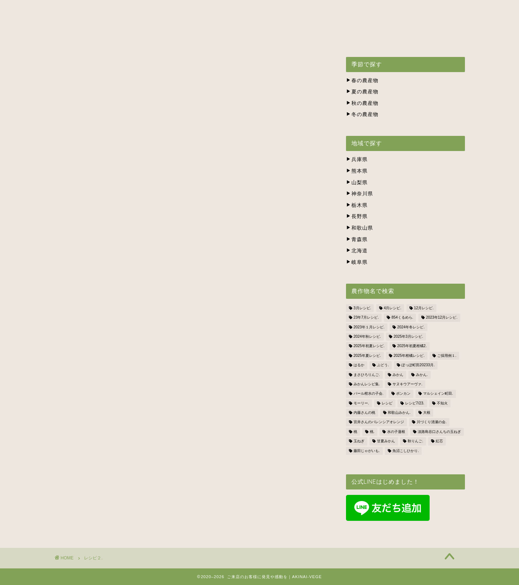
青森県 (357, 239)
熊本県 (357, 171)
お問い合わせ (390, 38)
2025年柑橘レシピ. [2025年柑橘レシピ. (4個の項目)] (409, 356)
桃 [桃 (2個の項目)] (355, 432)
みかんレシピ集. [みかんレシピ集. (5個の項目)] (367, 384)
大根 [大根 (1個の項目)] (426, 413)
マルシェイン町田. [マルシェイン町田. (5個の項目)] (438, 394)
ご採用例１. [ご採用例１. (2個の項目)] (446, 356)
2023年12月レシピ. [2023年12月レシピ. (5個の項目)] (442, 318)
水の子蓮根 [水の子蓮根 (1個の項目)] (396, 432)
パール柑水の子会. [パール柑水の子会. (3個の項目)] (368, 394)
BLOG (432, 38)
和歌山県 (359, 228)
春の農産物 (362, 80)
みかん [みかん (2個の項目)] (397, 375)
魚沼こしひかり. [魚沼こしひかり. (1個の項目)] (405, 451)
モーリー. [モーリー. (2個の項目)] (361, 403)
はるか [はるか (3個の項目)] (359, 365)
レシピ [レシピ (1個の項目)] (387, 403)
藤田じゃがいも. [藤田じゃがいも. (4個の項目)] (367, 451)
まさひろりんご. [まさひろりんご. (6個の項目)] (367, 375)
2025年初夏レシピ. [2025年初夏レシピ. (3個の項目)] (369, 346)
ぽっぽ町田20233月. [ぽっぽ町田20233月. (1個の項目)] (418, 365)
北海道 (357, 250)
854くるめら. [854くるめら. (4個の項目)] (402, 318)
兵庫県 (357, 159)
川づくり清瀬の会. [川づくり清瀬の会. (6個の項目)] (432, 422)
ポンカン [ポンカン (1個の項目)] (403, 394)
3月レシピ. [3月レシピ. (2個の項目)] (362, 308)
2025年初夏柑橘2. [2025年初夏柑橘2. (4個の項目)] (412, 346)
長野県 (357, 216)
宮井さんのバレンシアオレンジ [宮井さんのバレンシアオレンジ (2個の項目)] (379, 422)
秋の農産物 (362, 103)
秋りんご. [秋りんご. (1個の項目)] (415, 441)
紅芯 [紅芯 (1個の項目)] (439, 441)
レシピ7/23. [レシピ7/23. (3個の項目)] (414, 403)
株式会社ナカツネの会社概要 (321, 38)
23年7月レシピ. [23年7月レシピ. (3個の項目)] (366, 318)
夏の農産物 (362, 91)
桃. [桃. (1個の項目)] (372, 432)
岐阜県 (357, 262)
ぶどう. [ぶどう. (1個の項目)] (383, 365)
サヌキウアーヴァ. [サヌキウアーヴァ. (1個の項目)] (407, 384)
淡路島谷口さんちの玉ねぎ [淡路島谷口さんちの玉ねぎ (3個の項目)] (439, 432)
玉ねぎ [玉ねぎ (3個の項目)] (359, 441)
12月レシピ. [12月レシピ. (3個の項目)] (424, 308)
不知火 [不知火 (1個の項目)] (442, 403)
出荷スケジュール (196, 38)
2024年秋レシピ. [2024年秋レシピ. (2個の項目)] (367, 336)
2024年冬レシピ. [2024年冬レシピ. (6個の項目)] (411, 327)
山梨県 (357, 182)
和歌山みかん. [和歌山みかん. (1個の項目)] (399, 413)
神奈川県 (359, 193)
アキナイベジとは (134, 38)
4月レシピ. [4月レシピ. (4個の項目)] (393, 308)
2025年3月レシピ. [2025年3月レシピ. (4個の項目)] (408, 336)
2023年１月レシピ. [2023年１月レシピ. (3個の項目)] (369, 327)
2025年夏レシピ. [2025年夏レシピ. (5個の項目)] (367, 356)
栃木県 (357, 205)
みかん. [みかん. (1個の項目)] (422, 375)
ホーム (87, 38)
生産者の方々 (252, 38)
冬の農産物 (362, 114)
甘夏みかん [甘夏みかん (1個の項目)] (386, 441)
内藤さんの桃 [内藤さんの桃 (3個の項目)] (364, 413)
